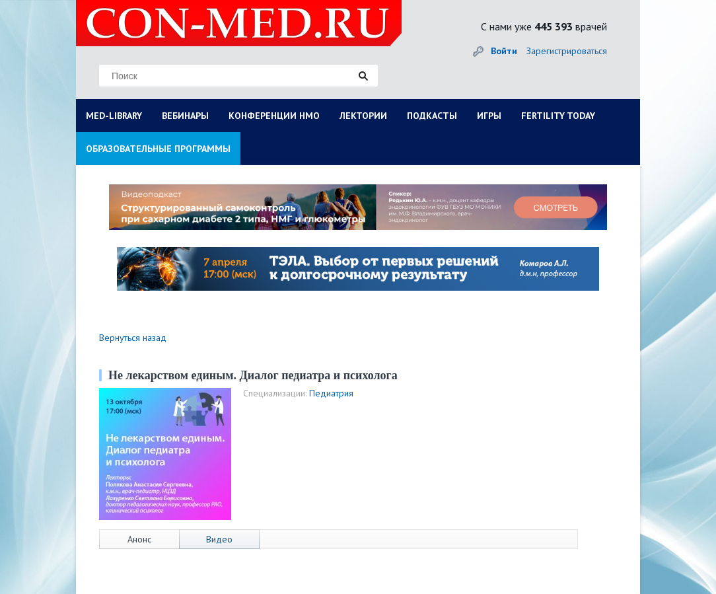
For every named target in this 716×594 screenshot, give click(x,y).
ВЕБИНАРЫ (185, 116)
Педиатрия (331, 393)
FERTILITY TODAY (558, 116)
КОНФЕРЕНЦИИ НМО (274, 116)
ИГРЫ (489, 116)
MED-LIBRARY (114, 116)
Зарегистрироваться (566, 51)
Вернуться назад (132, 338)
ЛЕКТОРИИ (363, 116)
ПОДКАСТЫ (432, 116)
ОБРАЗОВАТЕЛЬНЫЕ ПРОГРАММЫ (158, 149)
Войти (504, 51)
